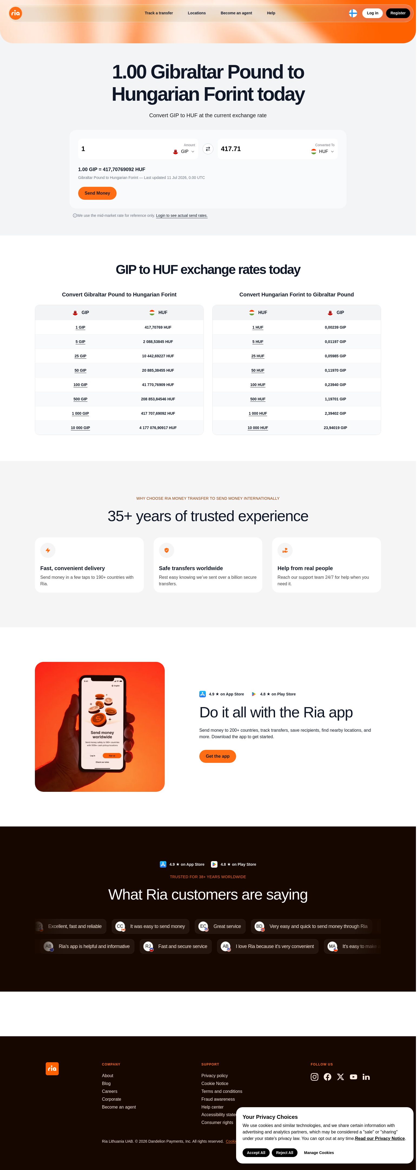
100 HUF (257, 385)
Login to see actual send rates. (182, 215)
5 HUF (257, 341)
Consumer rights (217, 1122)
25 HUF (257, 356)
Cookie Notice (215, 1083)
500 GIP (80, 399)
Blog (106, 1083)
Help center (212, 1107)
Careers (109, 1091)
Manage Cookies (319, 1153)
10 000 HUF (258, 428)
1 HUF (257, 327)
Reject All (284, 1153)
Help (271, 13)
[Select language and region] (353, 13)
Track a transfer (159, 13)
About (107, 1075)
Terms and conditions (221, 1091)
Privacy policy (214, 1075)
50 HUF (257, 370)
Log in (372, 13)
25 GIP (81, 356)
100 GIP (80, 385)
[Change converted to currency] (322, 151)
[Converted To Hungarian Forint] (262, 149)
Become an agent (236, 13)
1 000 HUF (258, 413)
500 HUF (257, 399)
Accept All (256, 1153)
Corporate (111, 1099)
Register (398, 13)
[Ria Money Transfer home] (15, 13)
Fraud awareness (218, 1099)
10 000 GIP (80, 428)
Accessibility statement (223, 1114)
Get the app (218, 756)
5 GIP (80, 341)
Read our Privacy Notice (380, 1138)
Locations (197, 13)
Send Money (97, 193)
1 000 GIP (80, 413)
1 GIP (80, 327)
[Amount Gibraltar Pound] (123, 149)
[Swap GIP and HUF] (208, 148)
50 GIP (81, 370)
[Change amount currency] (182, 151)
